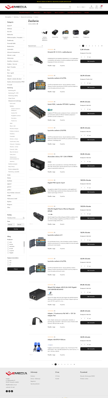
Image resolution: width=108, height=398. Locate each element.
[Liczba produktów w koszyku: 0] (101, 7)
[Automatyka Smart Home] (75, 12)
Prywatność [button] (83, 372)
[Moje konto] (91, 7)
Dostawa (33, 376)
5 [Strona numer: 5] (95, 46)
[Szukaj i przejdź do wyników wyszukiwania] (70, 7)
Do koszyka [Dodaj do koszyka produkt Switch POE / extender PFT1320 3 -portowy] (91, 113)
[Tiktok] (12, 391)
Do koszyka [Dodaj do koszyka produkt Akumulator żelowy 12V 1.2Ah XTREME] (91, 166)
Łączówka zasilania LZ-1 (55, 235)
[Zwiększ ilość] (88, 57)
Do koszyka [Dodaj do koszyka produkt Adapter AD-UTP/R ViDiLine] (91, 349)
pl (78, 7)
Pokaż (16, 269)
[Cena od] (11, 224)
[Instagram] (9, 391)
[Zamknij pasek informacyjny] (102, 1)
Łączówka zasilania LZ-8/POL (57, 130)
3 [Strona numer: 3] (89, 46)
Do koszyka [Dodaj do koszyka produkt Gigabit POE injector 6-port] (91, 192)
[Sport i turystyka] (60, 12)
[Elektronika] (37, 12)
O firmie (57, 376)
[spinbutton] (84, 57)
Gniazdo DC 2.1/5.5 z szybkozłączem (60, 52)
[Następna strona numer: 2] (102, 46)
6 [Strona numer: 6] (98, 46)
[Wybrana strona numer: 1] (83, 46)
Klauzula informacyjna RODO (87, 376)
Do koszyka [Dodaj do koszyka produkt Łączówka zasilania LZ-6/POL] (91, 270)
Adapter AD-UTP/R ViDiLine (56, 340)
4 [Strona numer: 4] (92, 46)
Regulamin (33, 381)
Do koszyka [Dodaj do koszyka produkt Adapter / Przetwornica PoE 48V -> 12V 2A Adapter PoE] (91, 323)
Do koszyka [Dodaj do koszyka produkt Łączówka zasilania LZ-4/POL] (91, 87)
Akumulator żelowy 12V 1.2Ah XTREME (60, 157)
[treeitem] (15, 25)
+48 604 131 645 (10, 387)
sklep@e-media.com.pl (11, 385)
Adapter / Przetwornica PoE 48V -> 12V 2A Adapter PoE (62, 314)
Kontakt (57, 378)
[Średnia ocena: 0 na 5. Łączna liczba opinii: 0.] (51, 49)
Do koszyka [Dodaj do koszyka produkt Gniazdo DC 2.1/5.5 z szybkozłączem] (91, 61)
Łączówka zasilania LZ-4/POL (57, 78)
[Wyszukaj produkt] (54, 7)
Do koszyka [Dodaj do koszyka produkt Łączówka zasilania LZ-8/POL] (91, 139)
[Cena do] (20, 224)
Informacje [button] (34, 372)
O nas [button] (57, 372)
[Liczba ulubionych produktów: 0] (96, 7)
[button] (25, 12)
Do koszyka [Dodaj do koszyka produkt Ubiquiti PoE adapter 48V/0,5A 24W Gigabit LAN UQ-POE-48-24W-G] (91, 296)
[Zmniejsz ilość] (81, 57)
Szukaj (16, 229)
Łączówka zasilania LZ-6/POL (57, 261)
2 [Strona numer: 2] (58, 364)
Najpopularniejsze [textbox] (32, 45)
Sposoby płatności (35, 384)
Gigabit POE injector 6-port (56, 183)
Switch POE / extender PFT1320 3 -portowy (61, 104)
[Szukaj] (23, 218)
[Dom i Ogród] (48, 12)
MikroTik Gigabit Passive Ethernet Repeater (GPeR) (61, 210)
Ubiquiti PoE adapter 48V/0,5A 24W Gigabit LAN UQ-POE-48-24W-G (62, 288)
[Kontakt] (86, 12)
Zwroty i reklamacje (35, 378)
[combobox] (35, 46)
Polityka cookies (84, 378)
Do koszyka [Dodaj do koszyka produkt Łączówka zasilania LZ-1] (91, 244)
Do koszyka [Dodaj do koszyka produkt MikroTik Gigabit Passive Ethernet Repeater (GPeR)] (91, 218)
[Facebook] (7, 391)
